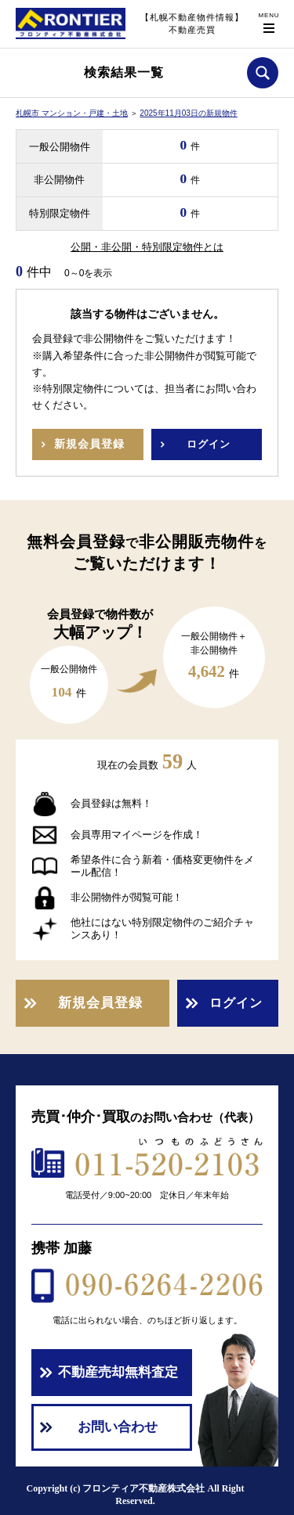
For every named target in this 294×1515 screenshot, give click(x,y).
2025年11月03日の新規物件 (189, 113)
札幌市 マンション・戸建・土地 (72, 113)
